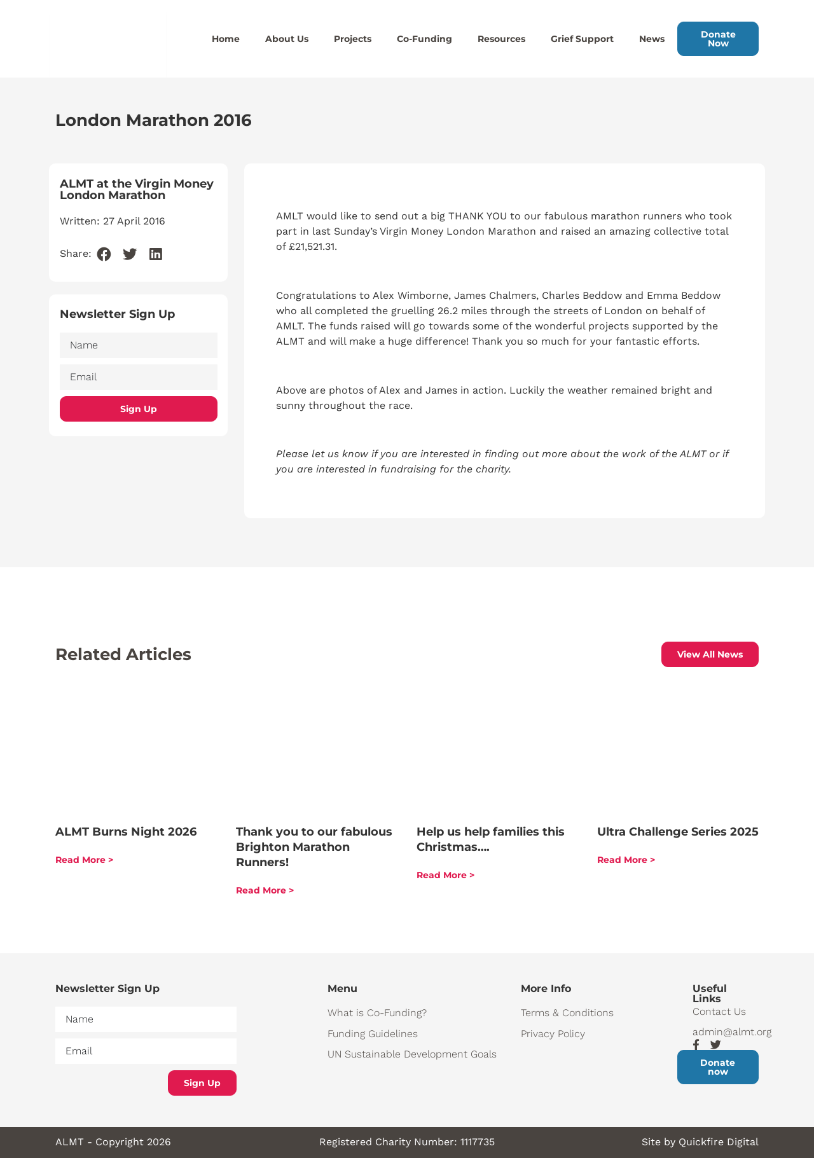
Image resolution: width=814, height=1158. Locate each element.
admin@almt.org (726, 1032)
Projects (352, 39)
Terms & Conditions (567, 1013)
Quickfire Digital (719, 1142)
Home (226, 39)
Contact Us (719, 1011)
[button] (105, 255)
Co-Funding (424, 39)
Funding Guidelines (373, 1034)
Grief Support (582, 39)
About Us (286, 39)
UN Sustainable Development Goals (412, 1054)
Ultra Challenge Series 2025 (678, 832)
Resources (501, 39)
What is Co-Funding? (377, 1013)
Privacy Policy (553, 1034)
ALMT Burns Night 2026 (126, 832)
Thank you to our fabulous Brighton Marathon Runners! (314, 847)
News (652, 39)
